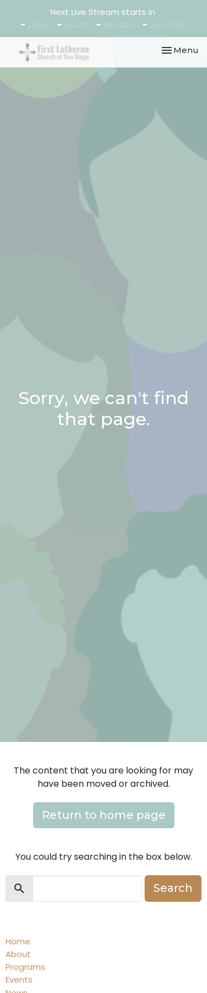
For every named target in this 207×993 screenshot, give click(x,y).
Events (19, 979)
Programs (25, 967)
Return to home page (104, 815)
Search (173, 888)
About (18, 954)
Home (18, 941)
